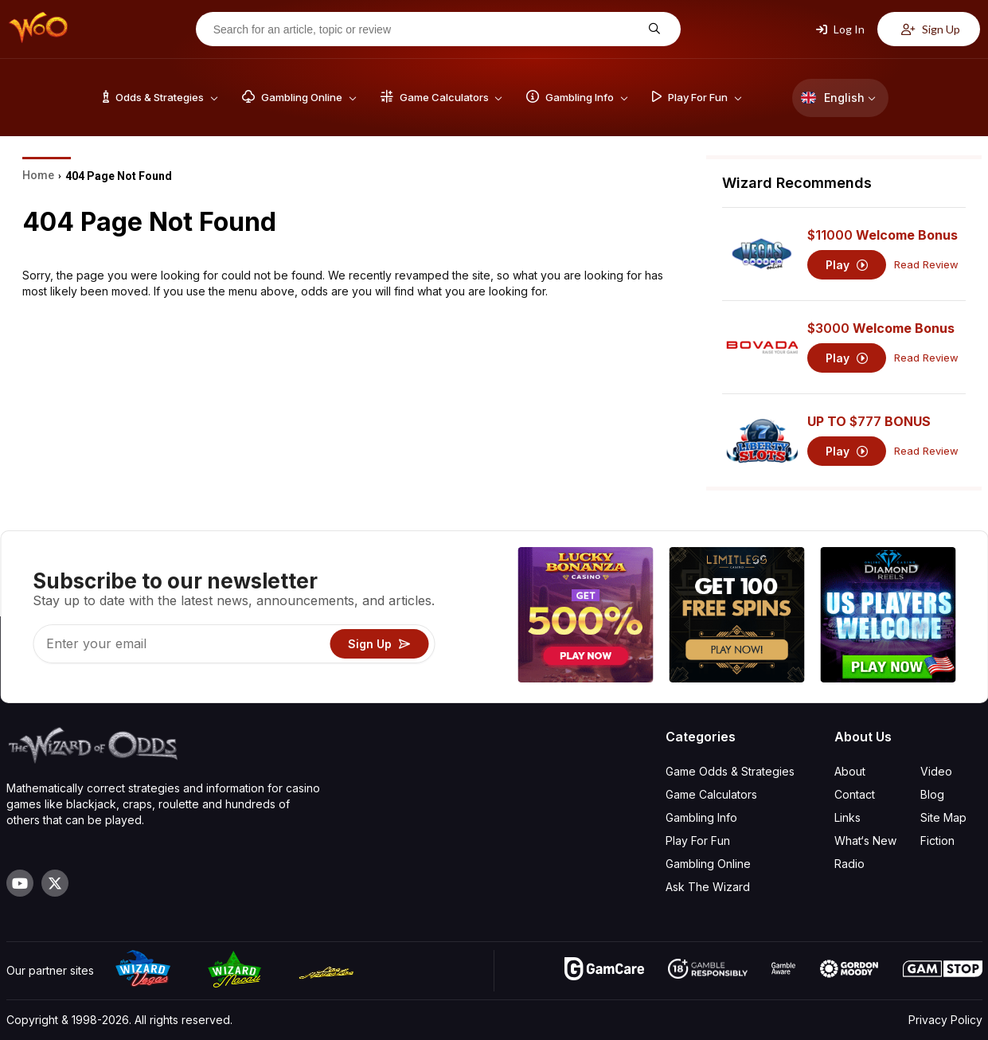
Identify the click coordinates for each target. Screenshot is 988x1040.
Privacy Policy (945, 1019)
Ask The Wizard (708, 886)
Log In (840, 29)
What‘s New (865, 840)
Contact (854, 794)
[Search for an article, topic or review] (426, 29)
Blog (932, 794)
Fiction (937, 840)
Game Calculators (711, 794)
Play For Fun (698, 840)
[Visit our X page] (54, 883)
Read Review (926, 265)
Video (936, 771)
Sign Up (930, 29)
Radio (849, 863)
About (849, 771)
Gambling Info (701, 817)
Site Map (943, 817)
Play (847, 265)
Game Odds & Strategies (730, 771)
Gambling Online (708, 863)
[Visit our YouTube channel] (19, 883)
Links (847, 817)
